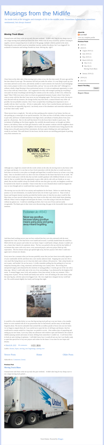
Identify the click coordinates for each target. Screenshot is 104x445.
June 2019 (85, 54)
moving (22, 348)
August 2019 (86, 51)
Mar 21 (86, 63)
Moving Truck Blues (14, 34)
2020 (82, 45)
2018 (82, 77)
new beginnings (30, 348)
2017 (82, 81)
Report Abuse (83, 93)
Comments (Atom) (19, 359)
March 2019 (86, 60)
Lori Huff (83, 35)
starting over (40, 348)
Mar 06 (86, 66)
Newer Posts (10, 354)
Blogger (60, 439)
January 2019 (87, 73)
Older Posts (68, 354)
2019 (82, 48)
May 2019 (85, 57)
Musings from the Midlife (37, 13)
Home (39, 354)
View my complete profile (86, 37)
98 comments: (23, 345)
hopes (17, 348)
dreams (11, 348)
